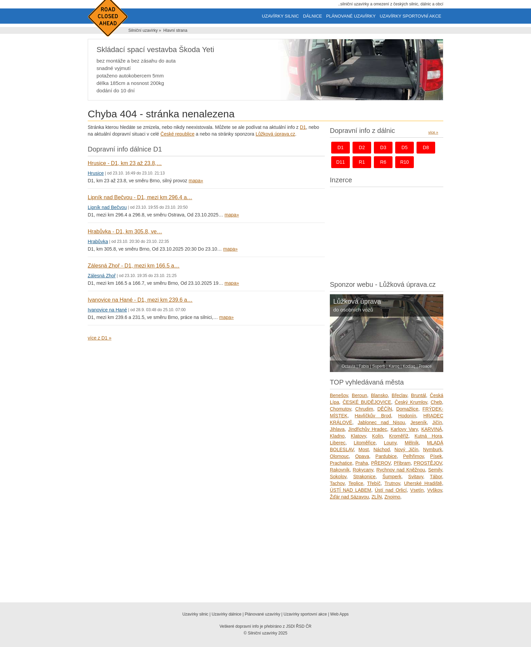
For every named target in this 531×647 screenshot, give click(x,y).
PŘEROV (381, 463)
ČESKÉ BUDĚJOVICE (367, 402)
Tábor (436, 476)
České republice (177, 134)
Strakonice (364, 476)
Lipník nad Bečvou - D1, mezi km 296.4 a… (140, 197)
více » (433, 132)
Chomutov (340, 409)
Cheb (436, 402)
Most (364, 449)
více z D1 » (99, 338)
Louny (390, 442)
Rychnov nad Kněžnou (400, 469)
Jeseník (418, 422)
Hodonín (407, 415)
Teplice (355, 483)
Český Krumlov (411, 402)
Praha (361, 463)
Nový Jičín (407, 449)
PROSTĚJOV (428, 463)
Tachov (337, 483)
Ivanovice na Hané (107, 310)
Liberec (337, 442)
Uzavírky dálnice (226, 614)
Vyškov (434, 490)
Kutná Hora (428, 436)
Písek (436, 456)
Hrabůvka (98, 241)
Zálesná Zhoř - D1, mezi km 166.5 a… (133, 266)
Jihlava (337, 429)
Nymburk (432, 449)
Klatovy (358, 436)
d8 (426, 147)
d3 (383, 147)
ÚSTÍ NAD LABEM (350, 490)
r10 (404, 162)
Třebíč (374, 483)
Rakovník (339, 469)
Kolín (377, 436)
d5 (405, 147)
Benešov (339, 395)
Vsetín (417, 490)
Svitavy (415, 476)
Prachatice (341, 463)
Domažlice (407, 409)
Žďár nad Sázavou (349, 497)
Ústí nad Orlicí (391, 490)
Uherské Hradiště (423, 483)
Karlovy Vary (404, 429)
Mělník (412, 442)
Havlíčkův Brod (373, 415)
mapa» (196, 180)
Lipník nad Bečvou (107, 207)
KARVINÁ (431, 429)
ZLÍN (376, 497)
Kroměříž (398, 436)
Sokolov (338, 476)
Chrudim (364, 409)
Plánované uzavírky (351, 16)
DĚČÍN (384, 409)
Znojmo (392, 497)
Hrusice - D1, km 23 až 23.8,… (125, 163)
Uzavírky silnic (280, 16)
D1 (303, 127)
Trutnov (392, 483)
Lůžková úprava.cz (275, 134)
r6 (383, 162)
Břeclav (399, 395)
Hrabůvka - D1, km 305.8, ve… (125, 231)
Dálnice (312, 16)
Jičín (437, 422)
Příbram (402, 463)
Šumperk (391, 476)
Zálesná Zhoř (101, 275)
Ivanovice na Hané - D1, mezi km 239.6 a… (140, 300)
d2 (362, 147)
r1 (362, 162)
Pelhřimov (413, 456)
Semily (435, 469)
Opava (362, 456)
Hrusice (96, 173)
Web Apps (339, 614)
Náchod (382, 449)
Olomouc (339, 456)
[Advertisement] (386, 232)
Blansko (379, 395)
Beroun (359, 395)
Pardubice (386, 456)
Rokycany (363, 469)
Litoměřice (365, 442)
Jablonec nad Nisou (381, 422)
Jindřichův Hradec (367, 429)
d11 (340, 162)
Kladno (337, 436)
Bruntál (418, 395)
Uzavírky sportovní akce (410, 16)
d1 (341, 147)
